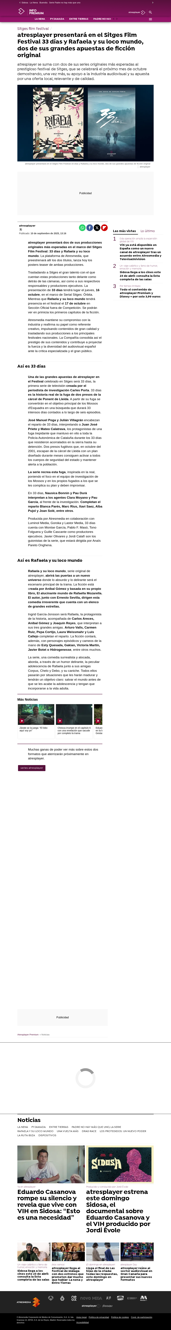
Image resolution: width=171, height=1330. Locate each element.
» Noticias (45, 1034)
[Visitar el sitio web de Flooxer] (108, 1305)
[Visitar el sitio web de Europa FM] (132, 1298)
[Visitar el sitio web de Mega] (97, 1298)
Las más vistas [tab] (124, 231)
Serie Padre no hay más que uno (64, 2)
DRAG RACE (89, 1131)
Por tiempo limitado (130, 286)
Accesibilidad (82, 1322)
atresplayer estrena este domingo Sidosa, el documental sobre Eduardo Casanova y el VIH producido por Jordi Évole (118, 1211)
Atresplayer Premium (28, 1034)
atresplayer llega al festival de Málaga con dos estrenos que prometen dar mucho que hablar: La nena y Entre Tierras (68, 1276)
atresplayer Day (129, 1264)
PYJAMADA (57, 19)
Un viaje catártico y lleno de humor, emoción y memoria (138, 267)
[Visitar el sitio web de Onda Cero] (120, 1298)
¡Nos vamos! (58, 1264)
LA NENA (40, 19)
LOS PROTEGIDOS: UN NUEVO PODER (123, 1131)
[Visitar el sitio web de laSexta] (62, 1298)
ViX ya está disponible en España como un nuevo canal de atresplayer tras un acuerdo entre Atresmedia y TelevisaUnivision (140, 252)
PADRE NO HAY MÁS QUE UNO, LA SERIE (96, 1127)
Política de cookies (120, 1317)
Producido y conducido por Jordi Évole (107, 1187)
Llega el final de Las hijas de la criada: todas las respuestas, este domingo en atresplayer (102, 1274)
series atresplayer (32, 768)
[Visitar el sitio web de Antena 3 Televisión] (51, 1298)
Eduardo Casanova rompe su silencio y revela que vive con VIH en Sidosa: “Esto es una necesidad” (48, 1205)
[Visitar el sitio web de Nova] (85, 1298)
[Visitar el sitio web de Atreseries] (109, 1298)
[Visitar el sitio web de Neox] (74, 1298)
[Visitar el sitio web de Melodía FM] (144, 1298)
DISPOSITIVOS (47, 1135)
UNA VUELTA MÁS (67, 1131)
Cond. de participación (141, 1317)
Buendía (44, 2)
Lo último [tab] (148, 231)
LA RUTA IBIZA (26, 1135)
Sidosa (25, 2)
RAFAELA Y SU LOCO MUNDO (35, 1131)
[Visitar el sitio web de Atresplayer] (91, 1305)
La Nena (34, 2)
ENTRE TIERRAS (78, 19)
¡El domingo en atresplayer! (100, 1264)
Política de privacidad (99, 1317)
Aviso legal (81, 1317)
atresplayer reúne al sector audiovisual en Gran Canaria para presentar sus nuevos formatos (136, 1274)
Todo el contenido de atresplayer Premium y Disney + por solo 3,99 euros (140, 293)
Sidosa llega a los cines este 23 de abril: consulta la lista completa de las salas (140, 276)
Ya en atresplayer (26, 1187)
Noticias (29, 1121)
